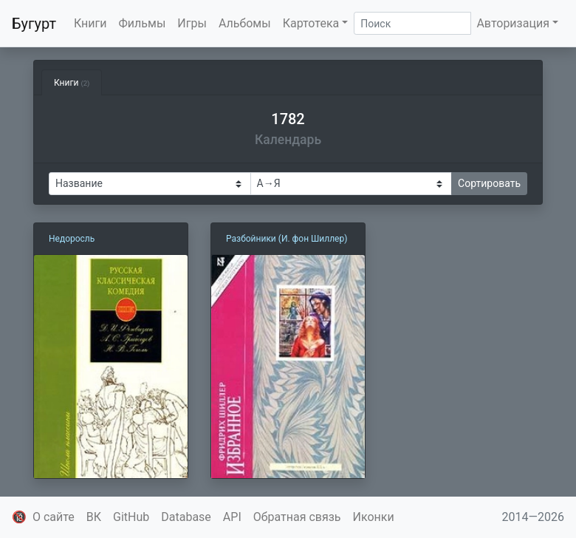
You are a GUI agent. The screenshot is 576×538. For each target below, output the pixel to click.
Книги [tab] (71, 83)
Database (186, 517)
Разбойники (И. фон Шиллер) (286, 239)
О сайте (53, 517)
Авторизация (512, 23)
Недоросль (72, 239)
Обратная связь (297, 517)
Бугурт (34, 24)
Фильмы (142, 23)
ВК (93, 517)
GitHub (131, 517)
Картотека (311, 23)
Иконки (373, 517)
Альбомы (245, 23)
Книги (90, 23)
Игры (192, 23)
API (232, 517)
